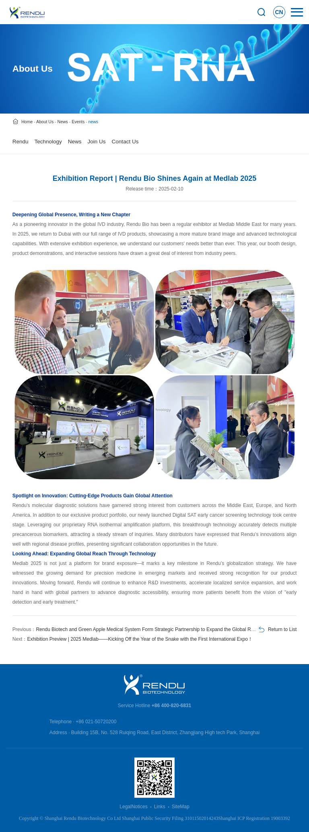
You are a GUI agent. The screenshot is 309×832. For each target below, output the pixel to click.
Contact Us (125, 142)
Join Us (97, 142)
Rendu (20, 142)
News (75, 142)
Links (159, 806)
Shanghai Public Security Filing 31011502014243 (170, 818)
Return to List (282, 629)
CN (279, 12)
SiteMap (181, 806)
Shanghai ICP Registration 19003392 (254, 818)
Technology (48, 142)
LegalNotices (133, 806)
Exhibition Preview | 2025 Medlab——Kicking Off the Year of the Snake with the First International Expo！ (140, 639)
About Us (45, 121)
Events (78, 121)
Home (27, 121)
